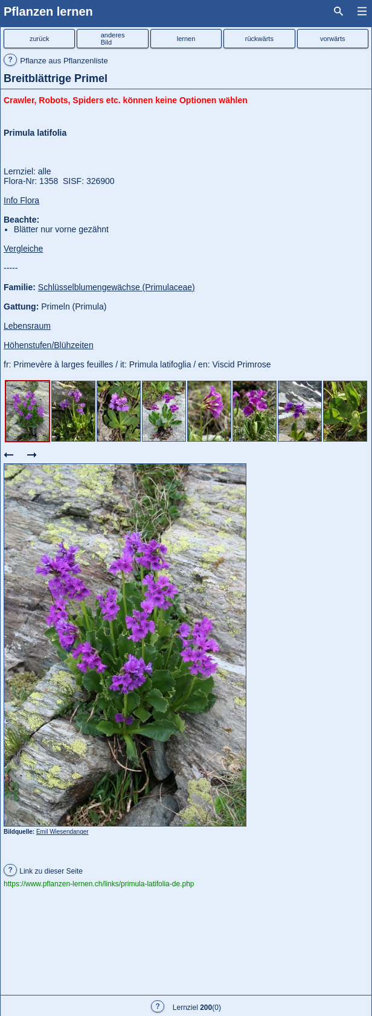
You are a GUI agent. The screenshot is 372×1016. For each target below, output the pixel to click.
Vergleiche (23, 248)
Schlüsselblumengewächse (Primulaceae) (116, 287)
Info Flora (21, 200)
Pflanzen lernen (48, 11)
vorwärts (332, 38)
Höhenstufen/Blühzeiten (49, 345)
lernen (186, 38)
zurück (39, 38)
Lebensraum (27, 326)
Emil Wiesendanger (62, 831)
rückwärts (259, 38)
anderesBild (113, 38)
